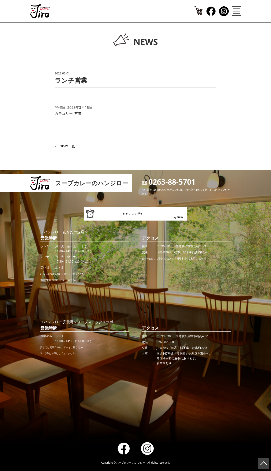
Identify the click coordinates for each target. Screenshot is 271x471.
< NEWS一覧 (65, 146)
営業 (78, 113)
